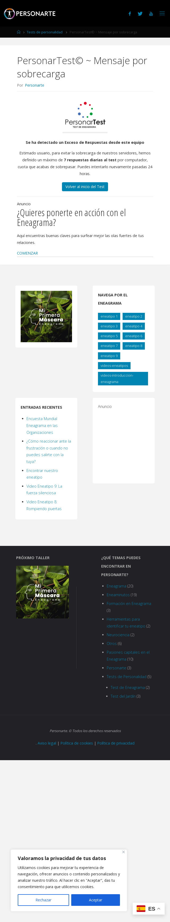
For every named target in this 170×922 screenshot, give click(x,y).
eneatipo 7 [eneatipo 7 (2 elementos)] (109, 345)
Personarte (116, 667)
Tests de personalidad (44, 32)
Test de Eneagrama (128, 687)
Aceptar (95, 899)
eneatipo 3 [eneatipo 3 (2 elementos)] (109, 326)
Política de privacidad (116, 743)
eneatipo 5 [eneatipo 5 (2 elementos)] (109, 335)
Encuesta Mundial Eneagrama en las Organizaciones (42, 425)
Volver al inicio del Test (85, 186)
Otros (112, 643)
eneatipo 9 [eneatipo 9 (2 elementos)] (109, 355)
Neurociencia (118, 634)
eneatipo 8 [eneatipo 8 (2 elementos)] (133, 345)
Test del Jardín (123, 696)
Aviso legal (47, 743)
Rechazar (43, 899)
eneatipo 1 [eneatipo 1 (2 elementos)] (109, 316)
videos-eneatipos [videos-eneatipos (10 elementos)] (114, 365)
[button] (27, 253)
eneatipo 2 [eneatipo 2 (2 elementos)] (133, 316)
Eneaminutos (118, 594)
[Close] (123, 852)
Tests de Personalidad (126, 676)
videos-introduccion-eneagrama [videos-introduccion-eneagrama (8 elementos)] (117, 378)
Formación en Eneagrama (129, 603)
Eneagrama (116, 586)
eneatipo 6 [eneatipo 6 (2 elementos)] (133, 335)
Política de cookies (76, 743)
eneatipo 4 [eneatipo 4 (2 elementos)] (133, 326)
